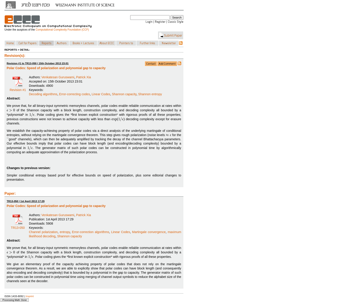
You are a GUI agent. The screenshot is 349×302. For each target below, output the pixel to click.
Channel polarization (43, 232)
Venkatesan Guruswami (57, 77)
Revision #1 (18, 88)
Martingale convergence (149, 232)
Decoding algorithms (43, 94)
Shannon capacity (124, 94)
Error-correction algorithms (90, 232)
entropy (65, 232)
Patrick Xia (83, 77)
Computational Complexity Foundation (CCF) (62, 29)
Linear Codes (101, 94)
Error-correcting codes (74, 94)
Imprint (30, 296)
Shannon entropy (150, 94)
